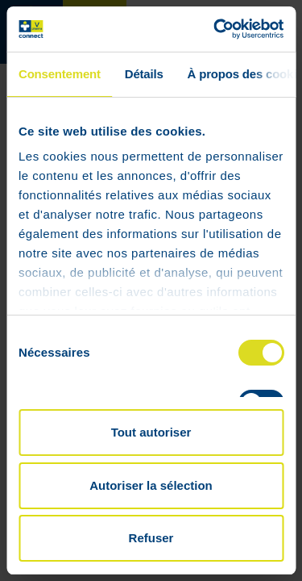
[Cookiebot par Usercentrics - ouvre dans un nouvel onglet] (215, 29)
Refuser (151, 538)
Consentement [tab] (60, 74)
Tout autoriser (151, 432)
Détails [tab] (144, 74)
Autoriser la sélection (151, 485)
